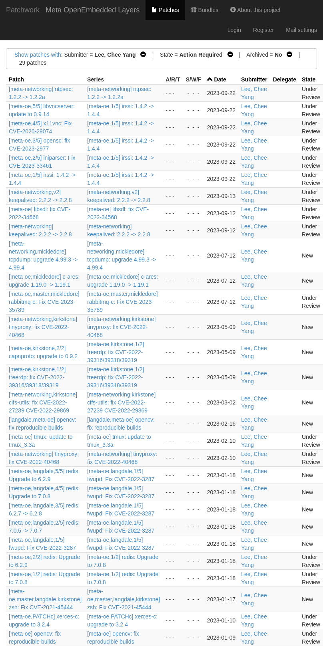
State (308, 79)
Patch (16, 79)
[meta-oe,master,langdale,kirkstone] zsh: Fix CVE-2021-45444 (45, 599)
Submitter (254, 79)
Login (234, 30)
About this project (255, 10)
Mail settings (301, 30)
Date (220, 79)
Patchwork (23, 10)
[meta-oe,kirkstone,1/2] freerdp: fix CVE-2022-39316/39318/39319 (115, 352)
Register (263, 30)
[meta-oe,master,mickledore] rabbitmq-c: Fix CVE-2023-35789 (44, 302)
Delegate (284, 79)
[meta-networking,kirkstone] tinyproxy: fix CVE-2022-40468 (43, 327)
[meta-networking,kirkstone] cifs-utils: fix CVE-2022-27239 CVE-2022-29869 (43, 402)
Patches (165, 10)
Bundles (204, 10)
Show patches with (37, 55)
